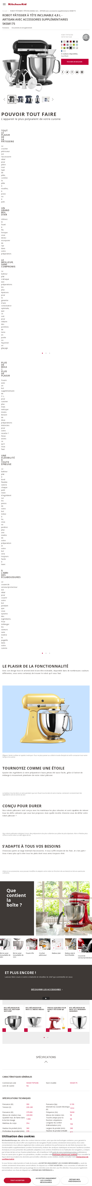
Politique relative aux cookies (65, 1154)
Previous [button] (4, 99)
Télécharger (41, 988)
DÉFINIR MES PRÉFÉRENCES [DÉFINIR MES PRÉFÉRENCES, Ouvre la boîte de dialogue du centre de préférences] (74, 1180)
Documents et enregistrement (22, 28)
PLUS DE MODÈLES (67, 1126)
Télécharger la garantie (17, 1006)
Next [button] (52, 99)
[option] (12, 99)
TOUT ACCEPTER (17, 1180)
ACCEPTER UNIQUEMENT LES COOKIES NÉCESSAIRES (46, 1180)
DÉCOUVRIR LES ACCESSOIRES (46, 750)
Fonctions (5, 28)
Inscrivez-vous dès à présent (75, 998)
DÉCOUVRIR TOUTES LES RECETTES (22, 1067)
